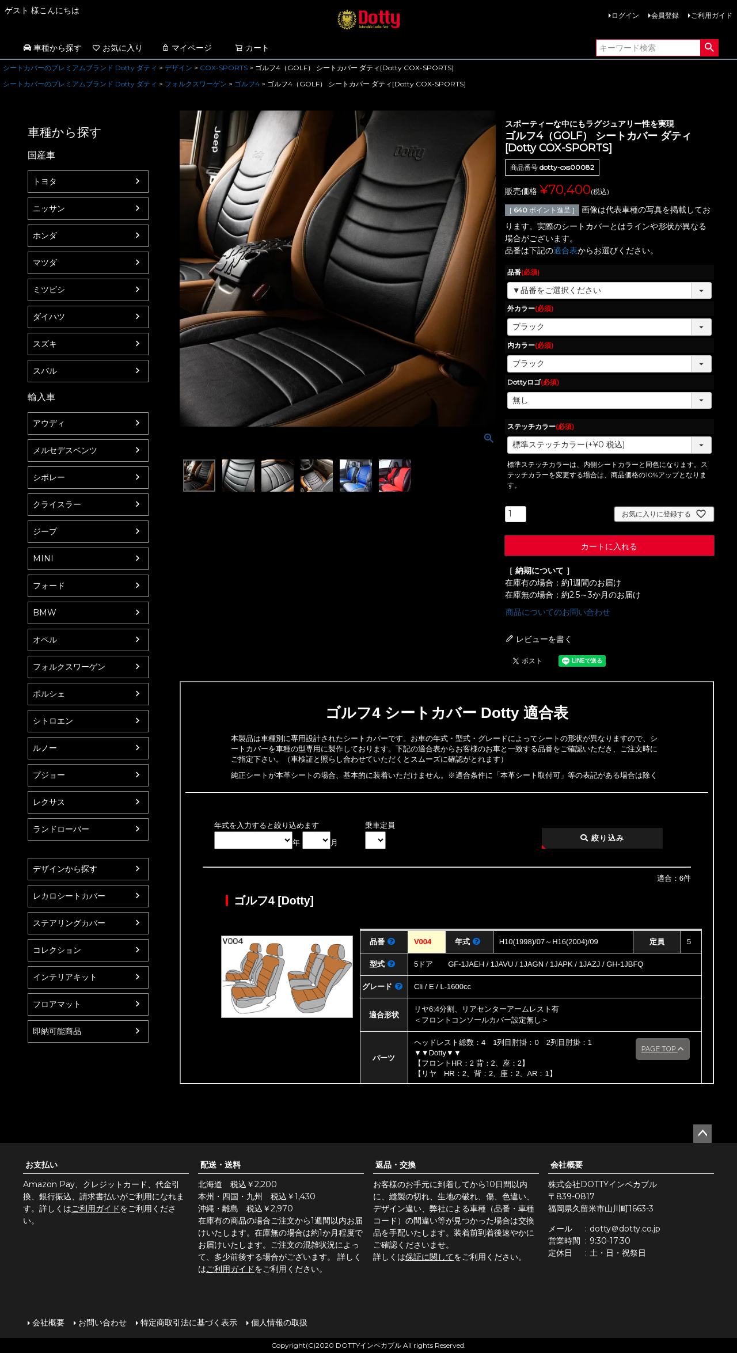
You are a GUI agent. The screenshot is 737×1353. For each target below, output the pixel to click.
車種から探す (52, 48)
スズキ (45, 344)
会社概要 (566, 1165)
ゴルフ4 (247, 83)
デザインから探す (65, 869)
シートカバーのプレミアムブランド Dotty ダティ (80, 67)
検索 (709, 48)
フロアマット (57, 1004)
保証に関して (429, 1257)
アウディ (49, 423)
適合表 (565, 250)
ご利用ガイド (711, 15)
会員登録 (665, 15)
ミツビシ (49, 289)
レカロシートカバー (69, 896)
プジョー (49, 775)
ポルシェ (49, 694)
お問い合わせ (102, 1322)
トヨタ (45, 181)
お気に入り (117, 48)
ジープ (45, 531)
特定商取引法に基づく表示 (188, 1322)
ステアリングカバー (69, 923)
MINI (43, 558)
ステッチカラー (540, 426)
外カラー (530, 308)
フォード (49, 585)
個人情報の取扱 (279, 1322)
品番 (523, 272)
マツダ (45, 262)
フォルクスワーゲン (196, 83)
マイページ (186, 48)
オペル (45, 639)
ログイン (625, 15)
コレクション (57, 950)
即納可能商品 (57, 1031)
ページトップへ (702, 1133)
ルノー (45, 748)
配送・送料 (220, 1165)
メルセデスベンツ (65, 450)
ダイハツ (49, 316)
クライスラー (57, 504)
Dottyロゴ (533, 382)
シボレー (49, 477)
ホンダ (45, 235)
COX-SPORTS (224, 67)
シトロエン (53, 721)
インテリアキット (65, 977)
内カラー (530, 345)
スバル (45, 371)
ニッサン (49, 208)
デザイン (178, 67)
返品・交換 (395, 1165)
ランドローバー (61, 829)
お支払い (41, 1165)
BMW (44, 612)
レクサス (49, 802)
